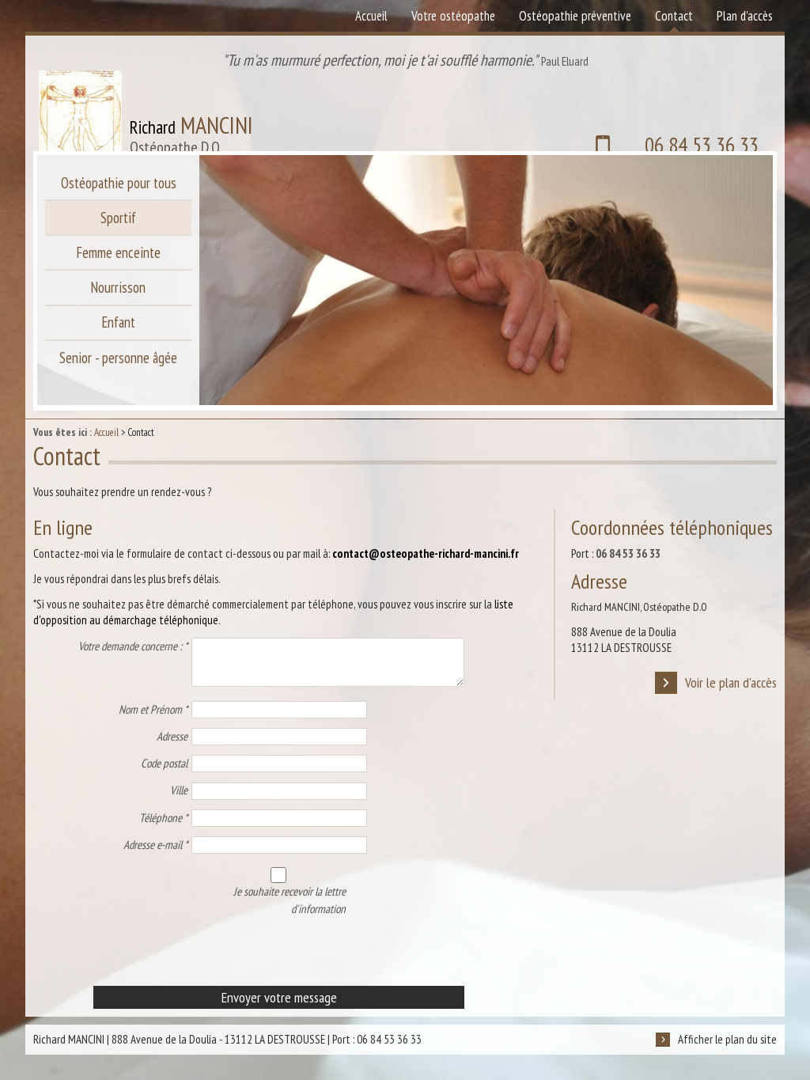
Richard (188, 114)
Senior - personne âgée (119, 374)
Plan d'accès (745, 16)
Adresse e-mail (155, 854)
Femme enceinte (118, 260)
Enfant (118, 336)
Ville (178, 799)
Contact (674, 16)
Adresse (172, 745)
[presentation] (153, 964)
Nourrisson (118, 298)
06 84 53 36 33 (655, 114)
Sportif (118, 222)
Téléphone (163, 827)
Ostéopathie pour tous (119, 184)
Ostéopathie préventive (575, 16)
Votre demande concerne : (132, 646)
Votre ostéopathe (453, 16)
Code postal (164, 772)
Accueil (106, 432)
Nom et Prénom (153, 718)
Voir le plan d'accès (715, 684)
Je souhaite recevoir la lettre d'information (270, 884)
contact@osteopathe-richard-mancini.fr (425, 553)
